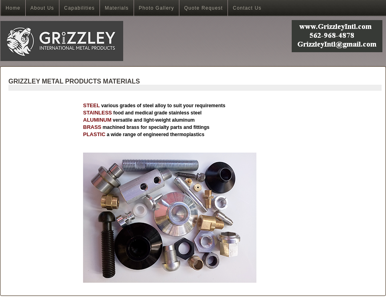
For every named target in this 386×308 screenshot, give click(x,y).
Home (13, 8)
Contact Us (247, 8)
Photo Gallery (156, 8)
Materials (116, 8)
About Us (42, 8)
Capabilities (79, 8)
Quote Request (203, 8)
